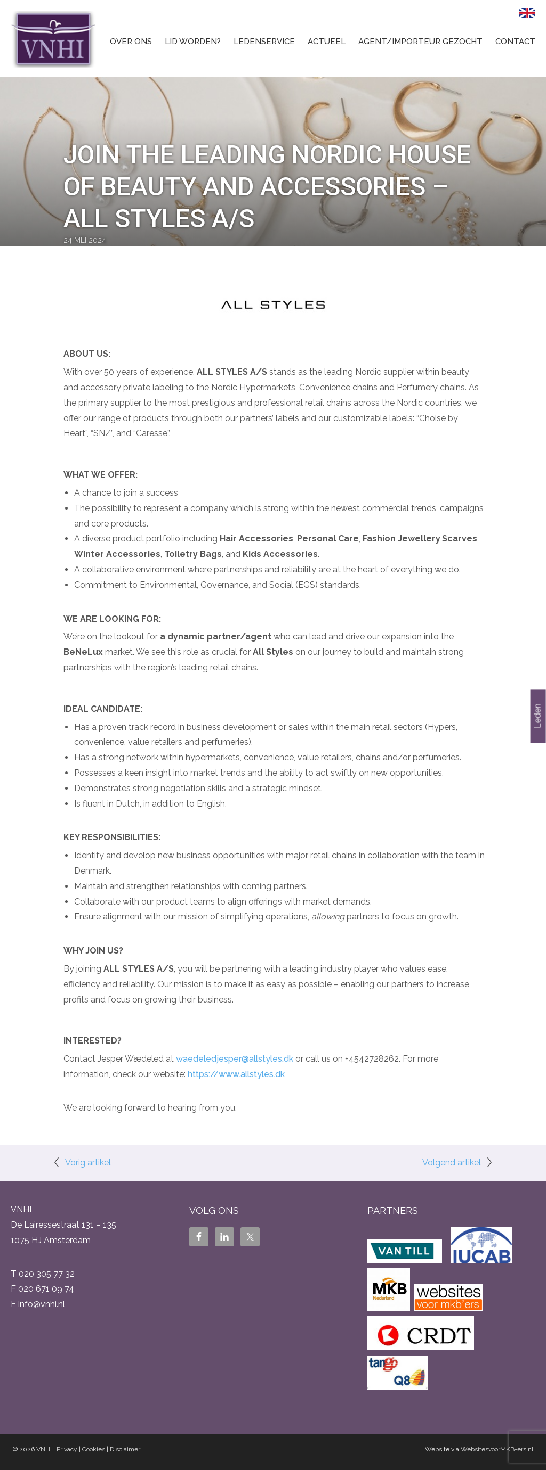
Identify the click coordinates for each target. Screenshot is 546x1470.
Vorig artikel (88, 1162)
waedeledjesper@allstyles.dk (234, 1059)
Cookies (93, 1449)
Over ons (131, 41)
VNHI (44, 1449)
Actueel (327, 41)
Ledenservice (264, 41)
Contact (515, 41)
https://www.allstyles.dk (236, 1074)
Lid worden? (193, 41)
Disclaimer (125, 1449)
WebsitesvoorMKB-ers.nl (497, 1449)
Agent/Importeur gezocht (420, 41)
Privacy (67, 1449)
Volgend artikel (451, 1162)
